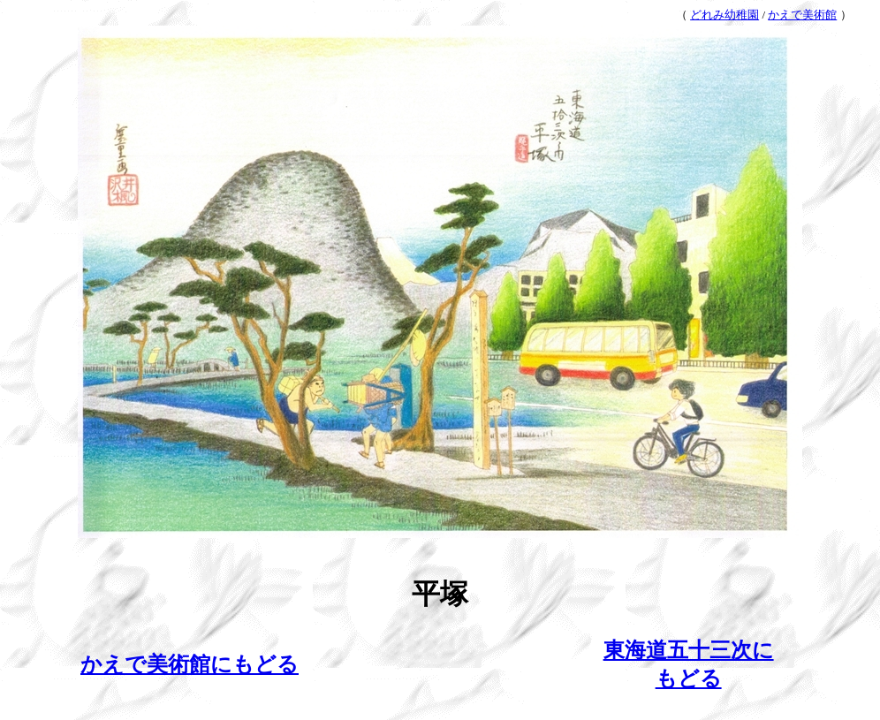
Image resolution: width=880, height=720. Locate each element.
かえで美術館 (802, 14)
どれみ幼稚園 (724, 14)
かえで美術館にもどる (189, 664)
